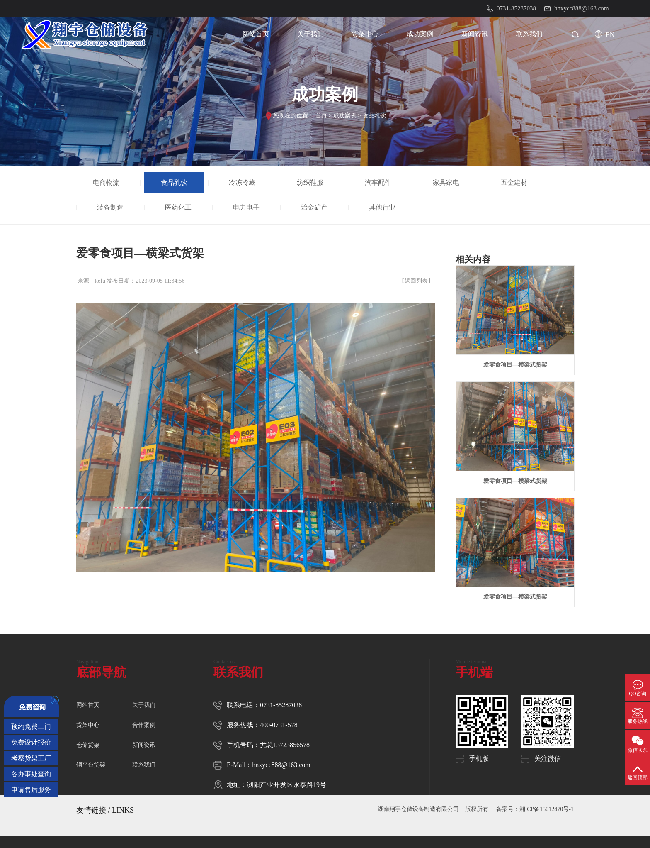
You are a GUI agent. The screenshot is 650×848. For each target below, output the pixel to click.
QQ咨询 (637, 693)
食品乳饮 (374, 115)
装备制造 (110, 207)
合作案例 (143, 725)
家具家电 (446, 182)
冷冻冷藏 (242, 182)
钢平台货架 (90, 765)
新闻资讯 (474, 33)
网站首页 (256, 33)
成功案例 (420, 33)
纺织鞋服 (310, 182)
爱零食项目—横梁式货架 (515, 365)
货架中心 (365, 33)
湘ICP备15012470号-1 (546, 809)
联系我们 (529, 33)
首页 (321, 115)
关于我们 (310, 33)
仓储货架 (87, 745)
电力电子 (246, 207)
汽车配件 (378, 182)
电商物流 (106, 182)
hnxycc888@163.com (281, 764)
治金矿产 (314, 207)
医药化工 (178, 207)
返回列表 (416, 281)
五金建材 (514, 182)
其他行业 (382, 207)
